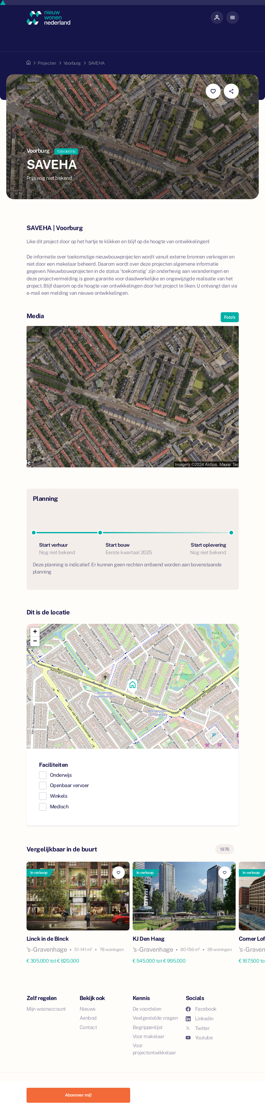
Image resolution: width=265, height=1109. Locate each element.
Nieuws (88, 1009)
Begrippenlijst (148, 1027)
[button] (133, 686)
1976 (224, 849)
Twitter (198, 1028)
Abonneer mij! (78, 1094)
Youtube (199, 1038)
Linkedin (199, 1019)
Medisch (59, 807)
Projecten (47, 63)
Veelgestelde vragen (155, 1018)
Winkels (58, 796)
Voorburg (72, 63)
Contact (88, 1027)
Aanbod (88, 1018)
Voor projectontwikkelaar (154, 1049)
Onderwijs (61, 775)
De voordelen (147, 1009)
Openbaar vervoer (69, 785)
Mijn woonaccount (46, 1009)
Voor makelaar (148, 1036)
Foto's (229, 317)
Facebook (201, 1009)
